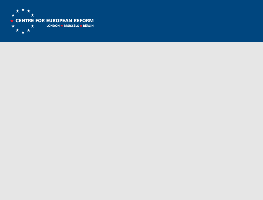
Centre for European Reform (52, 21)
